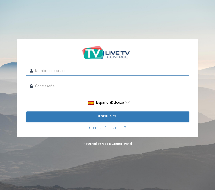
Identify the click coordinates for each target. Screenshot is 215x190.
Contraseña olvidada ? (107, 128)
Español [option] (106, 103)
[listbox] (107, 102)
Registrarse (107, 116)
